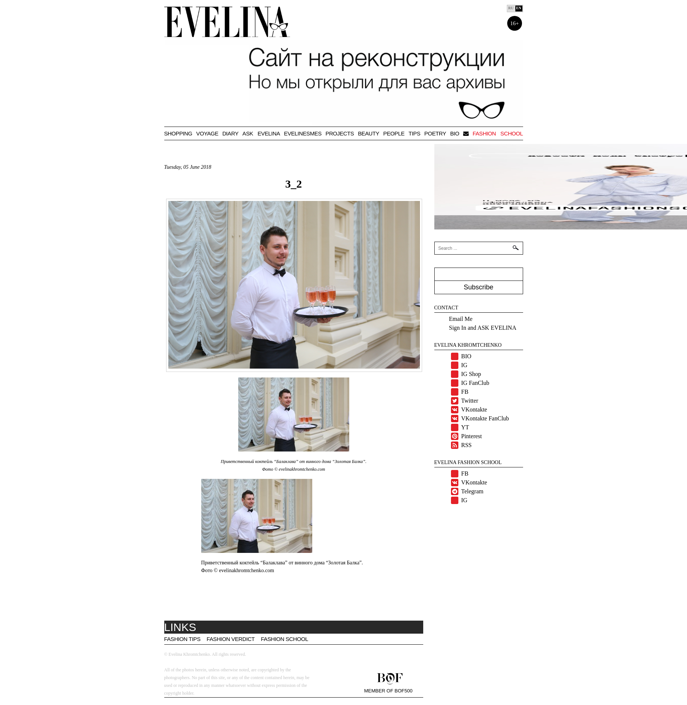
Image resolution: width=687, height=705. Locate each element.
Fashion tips (182, 639)
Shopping (178, 133)
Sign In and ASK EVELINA (482, 328)
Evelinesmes (302, 133)
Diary (230, 133)
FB (465, 392)
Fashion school (497, 133)
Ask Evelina (261, 133)
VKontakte (474, 409)
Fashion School (284, 639)
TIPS (414, 133)
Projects (340, 133)
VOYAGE (207, 133)
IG (464, 365)
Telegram (472, 491)
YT (465, 427)
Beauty (368, 133)
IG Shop (471, 374)
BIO (454, 133)
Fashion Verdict (231, 639)
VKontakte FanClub (485, 418)
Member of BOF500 (388, 690)
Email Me (461, 319)
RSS (466, 445)
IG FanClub (475, 383)
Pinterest (471, 436)
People (394, 133)
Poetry (435, 133)
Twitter (469, 400)
